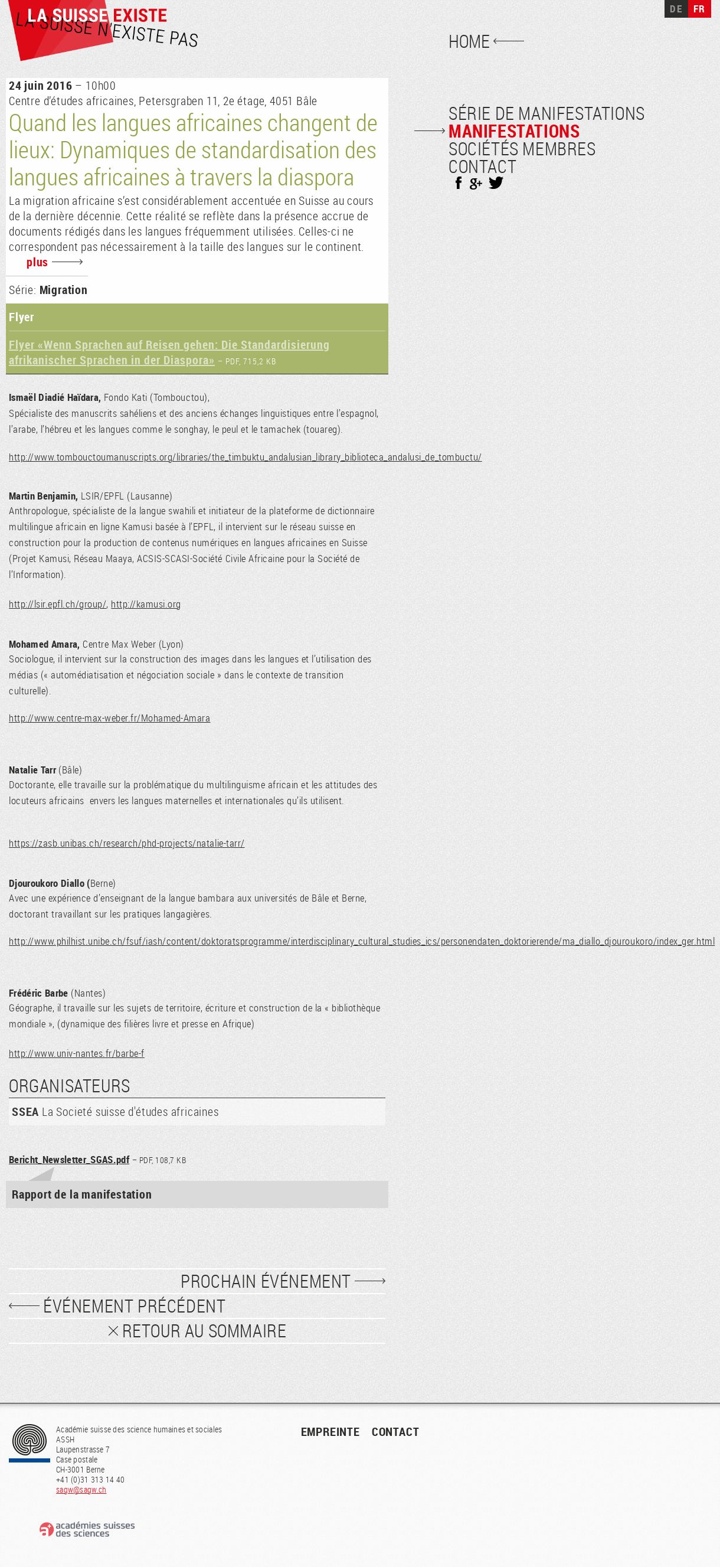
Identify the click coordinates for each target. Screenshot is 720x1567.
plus (37, 262)
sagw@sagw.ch (81, 1489)
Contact (482, 166)
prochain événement (266, 1281)
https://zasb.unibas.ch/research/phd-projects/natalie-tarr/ (127, 843)
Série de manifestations (547, 113)
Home (469, 41)
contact (396, 1431)
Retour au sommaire (204, 1331)
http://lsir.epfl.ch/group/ (57, 604)
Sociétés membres (522, 149)
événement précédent (134, 1306)
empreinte (330, 1431)
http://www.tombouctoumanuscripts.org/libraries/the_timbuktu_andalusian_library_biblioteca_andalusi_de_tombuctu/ (245, 456)
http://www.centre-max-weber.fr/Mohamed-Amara (109, 717)
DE (676, 8)
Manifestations (514, 131)
